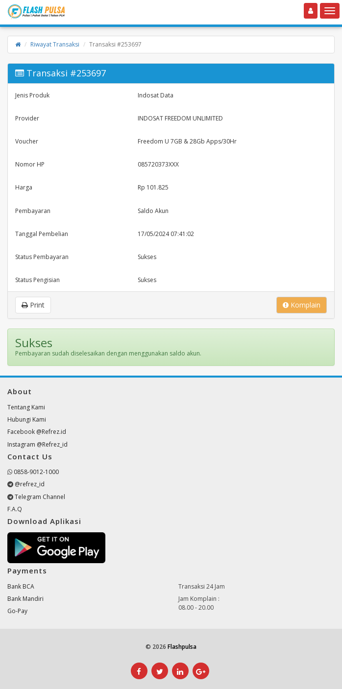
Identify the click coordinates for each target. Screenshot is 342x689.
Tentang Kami (26, 407)
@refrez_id (30, 484)
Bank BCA (20, 586)
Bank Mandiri (25, 598)
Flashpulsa (182, 646)
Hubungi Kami (26, 419)
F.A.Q (14, 509)
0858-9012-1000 (36, 472)
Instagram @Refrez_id (37, 444)
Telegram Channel (40, 497)
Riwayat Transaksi (54, 44)
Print (33, 304)
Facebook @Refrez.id (36, 432)
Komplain (301, 304)
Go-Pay (17, 611)
